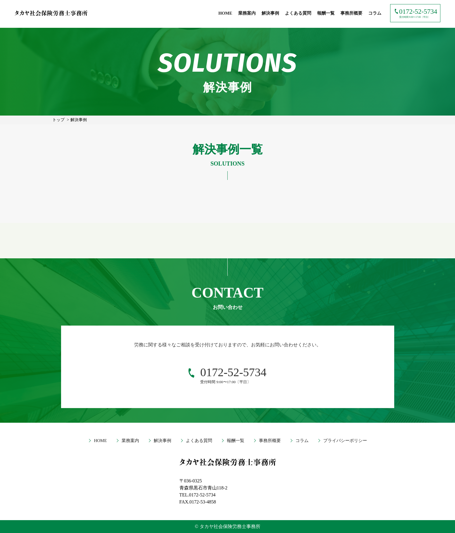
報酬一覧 (326, 13)
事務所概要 (351, 13)
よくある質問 (298, 13)
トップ (58, 120)
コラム (374, 13)
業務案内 (247, 13)
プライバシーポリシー (345, 440)
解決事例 (270, 13)
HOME (225, 13)
